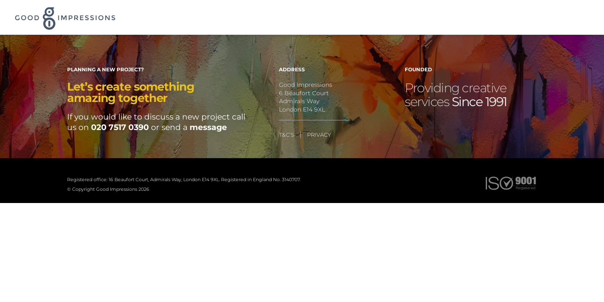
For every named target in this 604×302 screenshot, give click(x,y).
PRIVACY (319, 134)
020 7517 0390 (120, 127)
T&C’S (286, 134)
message (208, 127)
